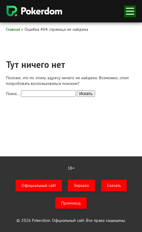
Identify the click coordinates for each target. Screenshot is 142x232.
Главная (13, 29)
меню (130, 11)
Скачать (114, 185)
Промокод (71, 203)
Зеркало (81, 185)
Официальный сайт (39, 185)
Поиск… (13, 93)
